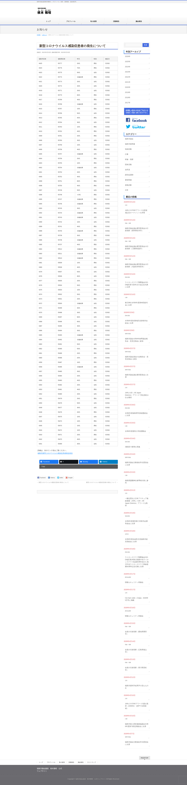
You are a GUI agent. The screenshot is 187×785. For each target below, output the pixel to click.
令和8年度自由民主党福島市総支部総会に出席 (136, 540)
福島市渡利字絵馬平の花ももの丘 (136, 687)
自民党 (127, 170)
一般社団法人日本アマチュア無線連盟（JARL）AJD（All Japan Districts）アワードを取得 (136, 501)
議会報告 (81, 762)
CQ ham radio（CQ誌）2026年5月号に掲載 (136, 599)
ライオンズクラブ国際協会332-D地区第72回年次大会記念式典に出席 (136, 284)
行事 (126, 154)
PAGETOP (144, 758)
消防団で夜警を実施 (132, 447)
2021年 (127, 82)
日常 (126, 190)
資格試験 (128, 185)
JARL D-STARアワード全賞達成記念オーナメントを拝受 (136, 211)
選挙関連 (128, 180)
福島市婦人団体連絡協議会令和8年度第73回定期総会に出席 (136, 725)
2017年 (127, 103)
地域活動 (128, 149)
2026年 (127, 56)
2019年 (127, 92)
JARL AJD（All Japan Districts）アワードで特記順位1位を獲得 (137, 395)
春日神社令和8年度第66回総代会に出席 (136, 304)
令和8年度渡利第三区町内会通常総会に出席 (136, 522)
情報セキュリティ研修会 (134, 582)
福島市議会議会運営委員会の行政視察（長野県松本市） (136, 229)
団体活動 (128, 164)
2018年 (127, 97)
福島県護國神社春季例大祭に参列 (136, 482)
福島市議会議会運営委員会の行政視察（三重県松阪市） (136, 247)
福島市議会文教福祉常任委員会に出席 (136, 463)
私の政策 (62, 762)
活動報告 (71, 762)
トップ (41, 762)
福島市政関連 (130, 144)
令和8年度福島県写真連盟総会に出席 (136, 414)
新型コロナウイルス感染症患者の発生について (53, 482)
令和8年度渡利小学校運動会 (135, 431)
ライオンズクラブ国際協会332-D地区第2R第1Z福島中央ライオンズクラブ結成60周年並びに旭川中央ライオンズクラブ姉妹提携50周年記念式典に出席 (137, 561)
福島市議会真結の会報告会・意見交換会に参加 (136, 358)
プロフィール (51, 762)
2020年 (127, 87)
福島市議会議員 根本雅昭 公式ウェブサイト (91, 779)
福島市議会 (129, 139)
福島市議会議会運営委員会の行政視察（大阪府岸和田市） (136, 265)
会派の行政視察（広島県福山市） (136, 651)
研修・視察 (129, 159)
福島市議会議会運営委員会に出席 (136, 376)
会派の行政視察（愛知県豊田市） (136, 633)
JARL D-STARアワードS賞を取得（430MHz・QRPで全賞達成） (136, 706)
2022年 (127, 77)
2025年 (127, 61)
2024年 (127, 67)
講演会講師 (129, 175)
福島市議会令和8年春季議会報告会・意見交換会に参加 (136, 340)
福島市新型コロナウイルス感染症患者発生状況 (55, 453)
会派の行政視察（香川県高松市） (136, 669)
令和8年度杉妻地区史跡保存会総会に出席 (136, 322)
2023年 (127, 72)
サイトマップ (91, 762)
